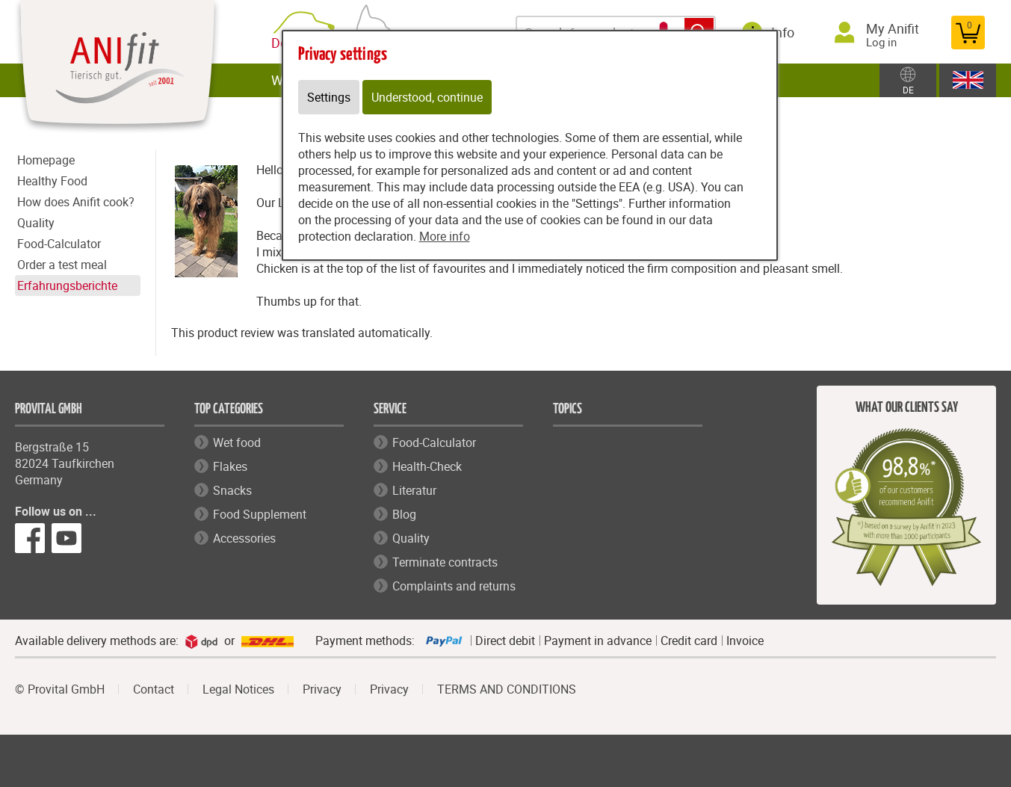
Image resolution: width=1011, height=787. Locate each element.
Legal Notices (238, 689)
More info (444, 236)
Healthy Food (52, 181)
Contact (153, 689)
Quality (36, 223)
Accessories (244, 538)
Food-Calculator (59, 243)
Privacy (322, 689)
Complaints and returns (454, 586)
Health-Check (427, 466)
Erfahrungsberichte (67, 285)
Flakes (230, 466)
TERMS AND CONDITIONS (506, 689)
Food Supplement (259, 514)
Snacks (232, 490)
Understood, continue (427, 97)
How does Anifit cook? (76, 202)
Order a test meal (62, 264)
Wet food (237, 442)
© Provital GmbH (60, 689)
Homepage (46, 160)
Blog (404, 514)
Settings (328, 97)
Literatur (414, 490)
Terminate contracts (445, 562)
